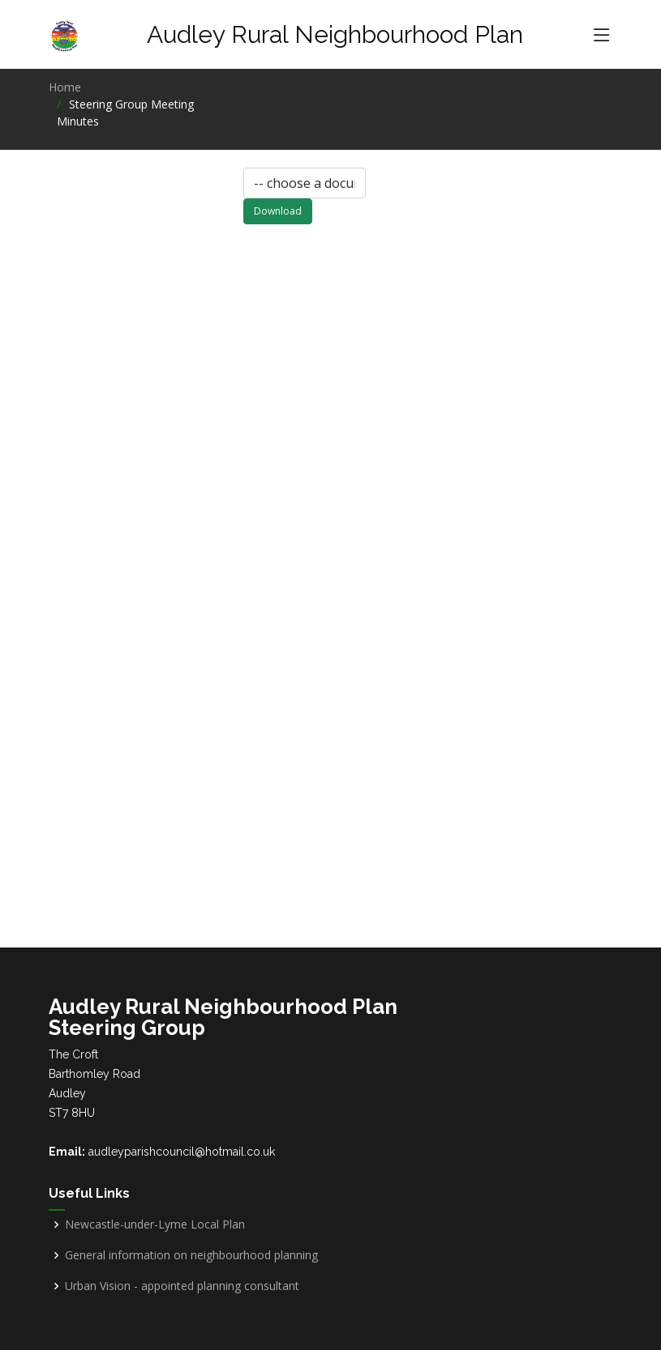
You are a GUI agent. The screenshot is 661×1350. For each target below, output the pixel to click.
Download (278, 215)
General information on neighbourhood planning (191, 1255)
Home (65, 87)
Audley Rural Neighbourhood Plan (335, 34)
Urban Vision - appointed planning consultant (182, 1286)
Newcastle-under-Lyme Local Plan (155, 1224)
